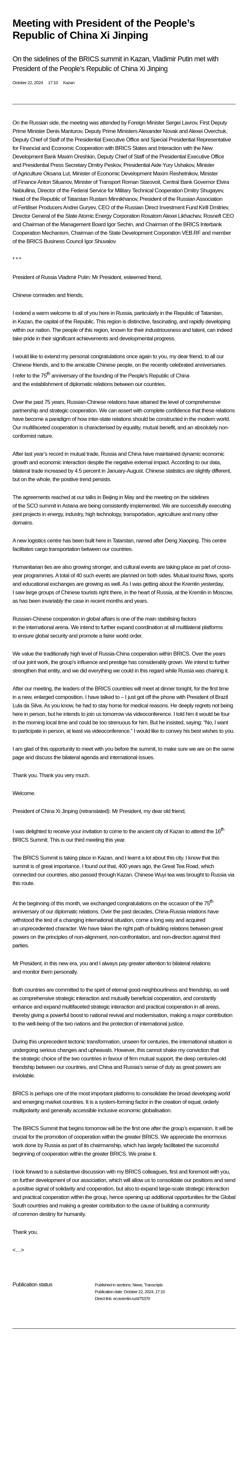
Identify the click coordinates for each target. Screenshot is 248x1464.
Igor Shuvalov (99, 241)
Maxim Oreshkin (76, 157)
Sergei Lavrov (181, 123)
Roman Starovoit (141, 182)
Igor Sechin (120, 224)
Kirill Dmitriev (213, 207)
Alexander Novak (157, 131)
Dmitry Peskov (104, 165)
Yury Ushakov (178, 165)
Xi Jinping (67, 811)
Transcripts (153, 1284)
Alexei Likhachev (182, 216)
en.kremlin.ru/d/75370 (131, 1298)
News (137, 1284)
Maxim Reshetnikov (175, 173)
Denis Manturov (64, 131)
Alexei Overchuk (207, 131)
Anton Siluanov (54, 182)
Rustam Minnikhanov (113, 199)
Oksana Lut (56, 173)
